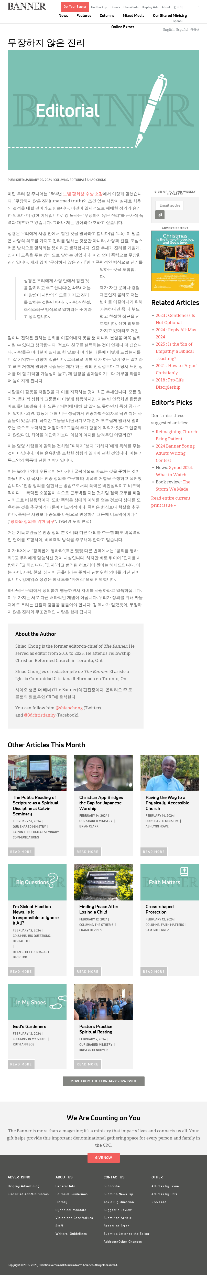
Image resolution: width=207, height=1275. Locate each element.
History (62, 1202)
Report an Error (116, 1226)
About (166, 7)
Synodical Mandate (71, 1210)
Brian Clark (88, 826)
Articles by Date (164, 1194)
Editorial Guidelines (72, 1194)
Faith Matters (172, 925)
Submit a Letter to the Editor (127, 1234)
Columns (107, 16)
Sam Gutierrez (157, 930)
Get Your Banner (75, 6)
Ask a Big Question (119, 1202)
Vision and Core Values (74, 1218)
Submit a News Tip (118, 1194)
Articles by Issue (165, 1186)
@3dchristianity (40, 715)
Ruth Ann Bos (23, 1044)
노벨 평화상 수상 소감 (83, 194)
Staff (59, 1226)
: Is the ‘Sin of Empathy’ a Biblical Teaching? (175, 352)
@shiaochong (69, 708)
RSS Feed (159, 1202)
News (63, 16)
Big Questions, (39, 936)
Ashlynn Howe (157, 826)
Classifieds (131, 7)
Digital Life (21, 941)
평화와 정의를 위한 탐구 (32, 522)
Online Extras (122, 27)
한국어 (178, 7)
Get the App (99, 7)
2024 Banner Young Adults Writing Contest (175, 453)
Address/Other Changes (123, 1241)
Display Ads (150, 7)
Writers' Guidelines (71, 1234)
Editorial (77, 180)
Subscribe (112, 1186)
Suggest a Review (118, 1210)
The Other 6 (104, 925)
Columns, (62, 180)
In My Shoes (37, 1039)
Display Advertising (24, 1186)
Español (177, 21)
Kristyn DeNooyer (93, 1050)
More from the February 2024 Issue (103, 1081)
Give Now (103, 1158)
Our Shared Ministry (170, 16)
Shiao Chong (96, 180)
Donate (115, 7)
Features (84, 16)
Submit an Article (118, 1218)
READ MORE (21, 852)
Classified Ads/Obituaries (28, 1194)
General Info (65, 1186)
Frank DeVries (90, 930)
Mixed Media (134, 16)
